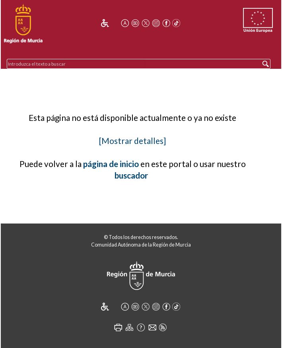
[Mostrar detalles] (132, 141)
